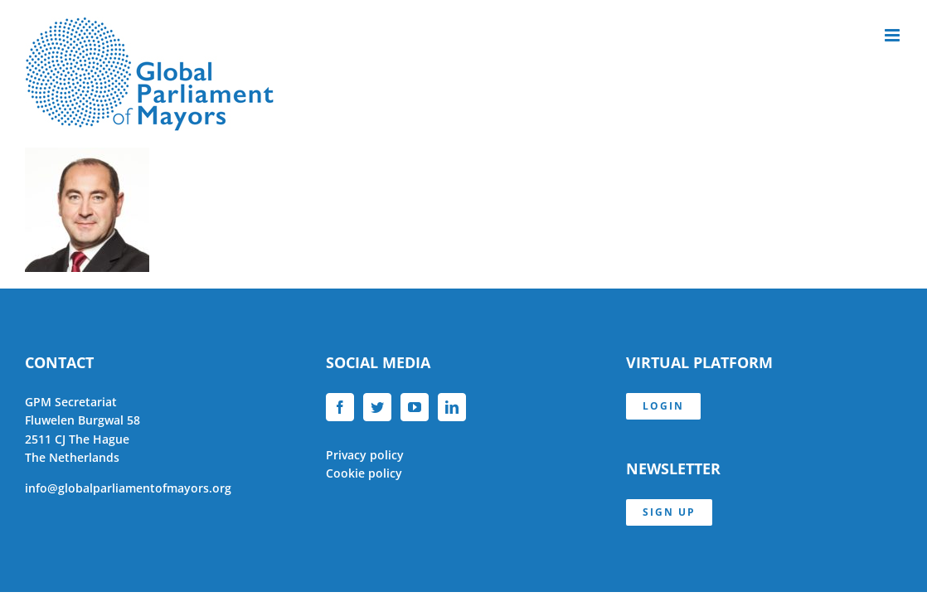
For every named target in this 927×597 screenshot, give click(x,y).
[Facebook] (340, 407)
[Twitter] (377, 407)
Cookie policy (364, 473)
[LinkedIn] (452, 407)
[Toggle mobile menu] (893, 35)
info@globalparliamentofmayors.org (128, 488)
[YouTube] (414, 407)
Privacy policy (365, 455)
